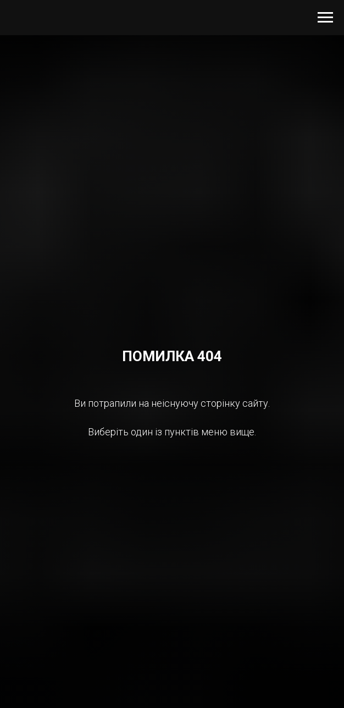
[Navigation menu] (325, 17)
